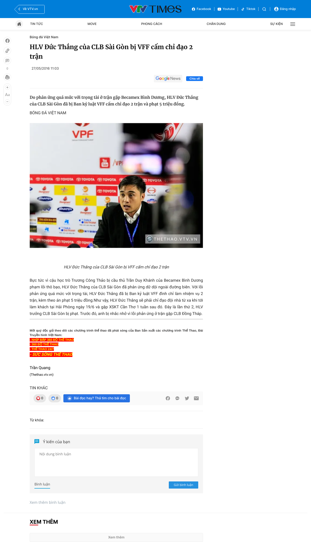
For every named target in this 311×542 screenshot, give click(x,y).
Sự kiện (276, 24)
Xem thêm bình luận (48, 502)
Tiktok (248, 9)
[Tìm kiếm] (264, 9)
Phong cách (151, 24)
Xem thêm (116, 537)
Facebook (201, 9)
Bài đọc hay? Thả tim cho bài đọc (96, 398)
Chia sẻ (194, 78)
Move (92, 24)
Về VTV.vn (27, 9)
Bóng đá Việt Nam (44, 37)
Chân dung (216, 24)
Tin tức (36, 24)
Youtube (226, 9)
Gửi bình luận (183, 485)
